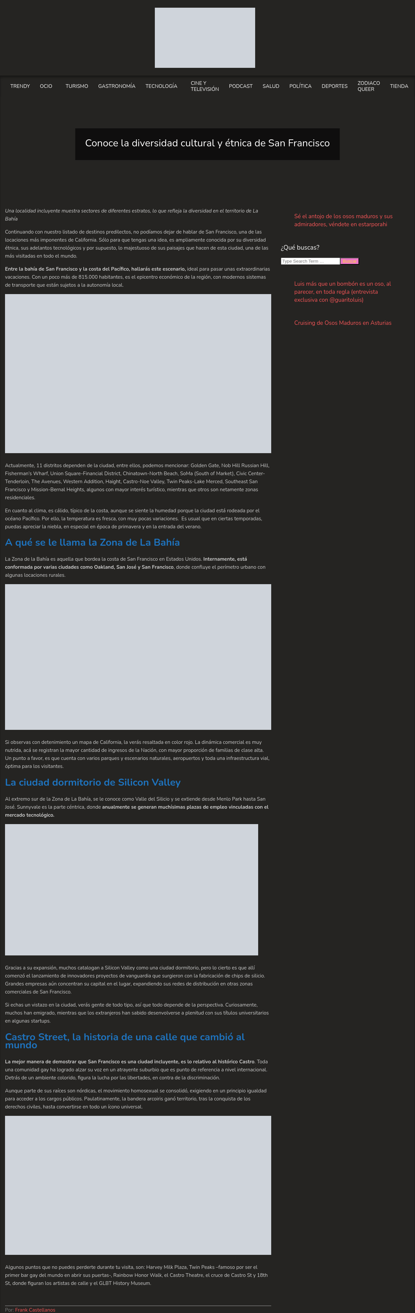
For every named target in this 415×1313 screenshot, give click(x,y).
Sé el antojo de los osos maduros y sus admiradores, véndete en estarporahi (343, 220)
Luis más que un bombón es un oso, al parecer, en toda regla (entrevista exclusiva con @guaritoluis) (342, 292)
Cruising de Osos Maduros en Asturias (343, 323)
